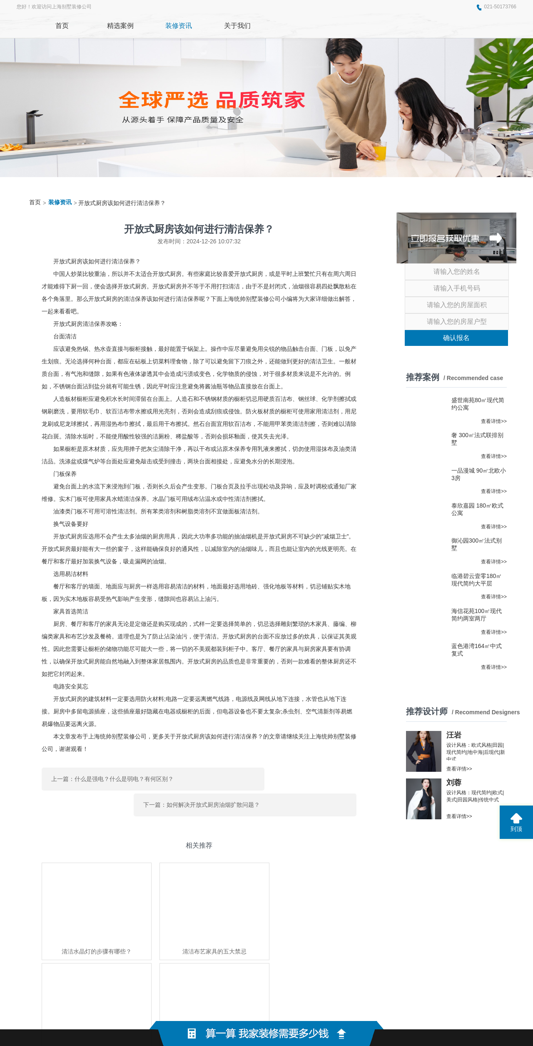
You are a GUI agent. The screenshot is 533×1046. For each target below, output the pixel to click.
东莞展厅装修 (128, 955)
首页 (35, 202)
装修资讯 (60, 202)
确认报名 (456, 337)
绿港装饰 (97, 955)
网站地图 (383, 1008)
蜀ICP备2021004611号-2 (329, 1008)
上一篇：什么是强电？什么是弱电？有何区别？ (112, 776)
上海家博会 (163, 955)
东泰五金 (192, 955)
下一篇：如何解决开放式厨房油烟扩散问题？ (282, 776)
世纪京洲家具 (223, 955)
